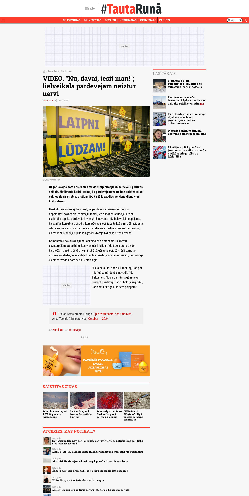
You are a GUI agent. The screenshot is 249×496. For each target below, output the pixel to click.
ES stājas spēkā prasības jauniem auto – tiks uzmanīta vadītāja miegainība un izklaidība (187, 152)
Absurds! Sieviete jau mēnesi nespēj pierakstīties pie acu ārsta (90, 461)
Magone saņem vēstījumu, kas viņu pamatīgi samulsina (187, 132)
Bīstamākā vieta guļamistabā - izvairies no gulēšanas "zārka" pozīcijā (185, 83)
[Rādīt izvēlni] (3, 20)
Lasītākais (164, 73)
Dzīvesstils (92, 20)
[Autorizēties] (246, 20)
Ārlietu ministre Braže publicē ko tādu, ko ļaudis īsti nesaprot (90, 470)
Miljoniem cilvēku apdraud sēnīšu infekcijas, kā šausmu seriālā (90, 489)
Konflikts (56, 330)
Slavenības (72, 20)
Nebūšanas (128, 20)
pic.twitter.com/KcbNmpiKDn (113, 314)
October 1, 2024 (98, 319)
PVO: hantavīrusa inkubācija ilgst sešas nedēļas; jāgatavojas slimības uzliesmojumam (186, 118)
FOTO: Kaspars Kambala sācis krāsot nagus (78, 480)
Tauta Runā (53, 71)
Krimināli (148, 20)
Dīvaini (110, 20)
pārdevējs (73, 330)
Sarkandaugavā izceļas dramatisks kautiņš (81, 414)
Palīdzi (164, 20)
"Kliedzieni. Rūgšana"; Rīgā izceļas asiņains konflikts (133, 415)
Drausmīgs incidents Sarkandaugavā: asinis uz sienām (109, 414)
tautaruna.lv (48, 100)
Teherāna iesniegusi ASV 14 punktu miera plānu (55, 414)
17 (202, 104)
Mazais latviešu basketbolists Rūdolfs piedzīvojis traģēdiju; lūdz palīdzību (97, 451)
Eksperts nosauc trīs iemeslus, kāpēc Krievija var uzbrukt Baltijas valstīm (186, 100)
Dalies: (84, 337)
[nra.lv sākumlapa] (90, 8)
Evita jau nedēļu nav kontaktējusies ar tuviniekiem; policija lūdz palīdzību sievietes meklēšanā (97, 442)
